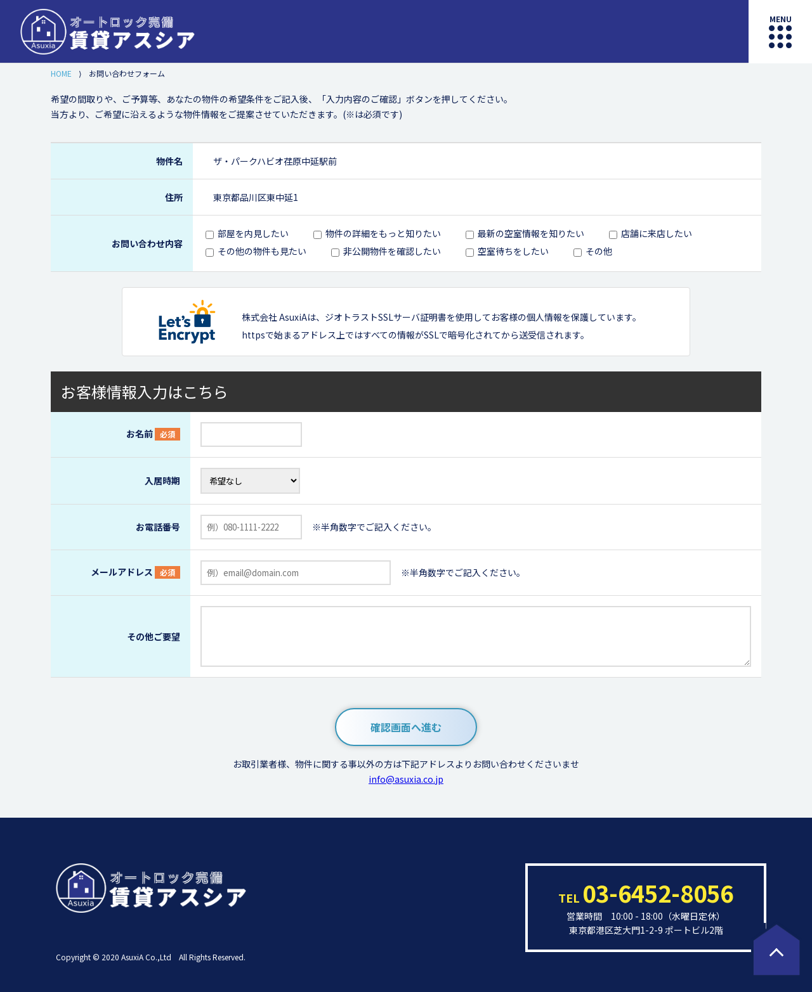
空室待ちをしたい (513, 251)
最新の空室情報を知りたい (531, 233)
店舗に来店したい (656, 233)
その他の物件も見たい (262, 251)
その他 (599, 251)
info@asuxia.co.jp (406, 779)
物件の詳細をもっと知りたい (383, 233)
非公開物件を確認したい (392, 251)
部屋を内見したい (253, 233)
